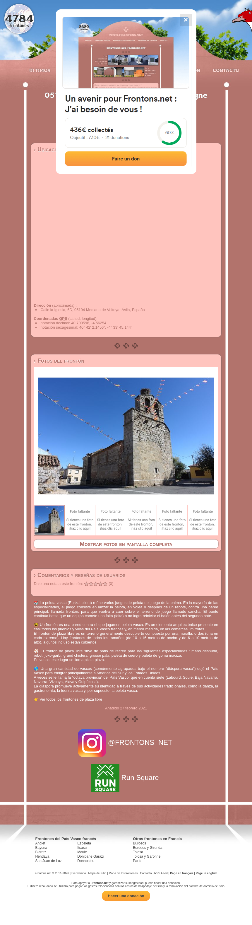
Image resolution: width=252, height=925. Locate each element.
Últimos (39, 70)
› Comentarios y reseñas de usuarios (80, 575)
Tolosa (138, 852)
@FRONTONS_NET (126, 742)
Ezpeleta (84, 843)
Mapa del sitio (97, 873)
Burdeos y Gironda (147, 848)
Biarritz (40, 852)
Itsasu (82, 848)
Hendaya (42, 856)
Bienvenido (78, 873)
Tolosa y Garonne (146, 856)
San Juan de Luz (48, 861)
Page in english (206, 873)
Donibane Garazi (90, 856)
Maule (82, 852)
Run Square (126, 777)
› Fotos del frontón (59, 360)
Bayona (41, 848)
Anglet (40, 843)
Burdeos (139, 843)
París (137, 861)
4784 (19, 18)
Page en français (181, 873)
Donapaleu (85, 861)
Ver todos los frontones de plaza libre (71, 699)
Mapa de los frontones (123, 873)
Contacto (223, 70)
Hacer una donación (126, 896)
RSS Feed (161, 873)
